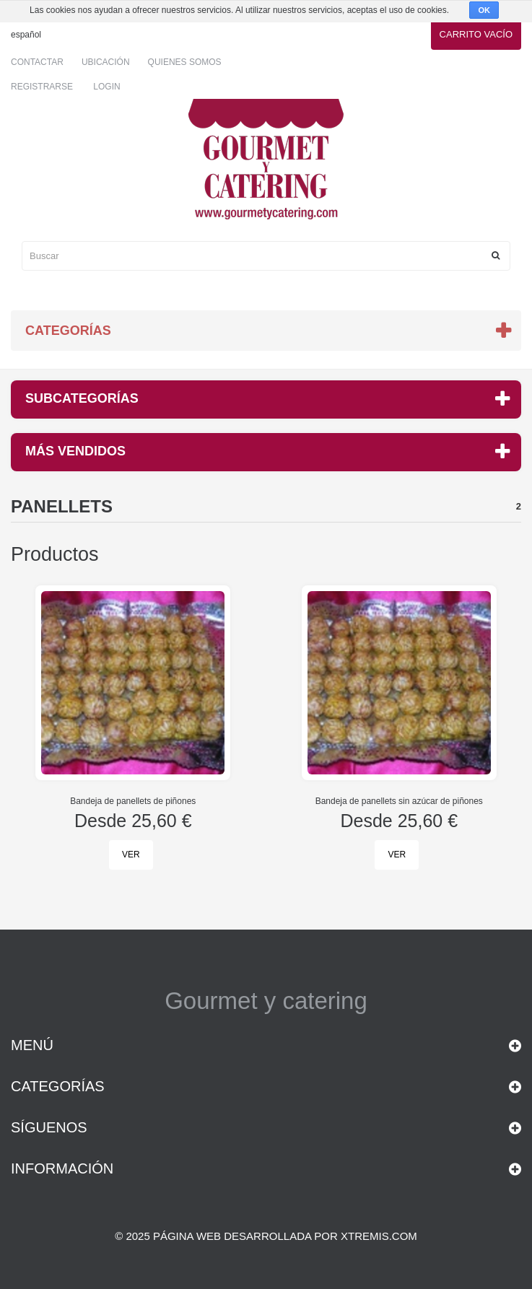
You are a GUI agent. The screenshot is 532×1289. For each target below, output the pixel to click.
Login (106, 87)
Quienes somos (185, 62)
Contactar (37, 62)
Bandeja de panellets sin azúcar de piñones (399, 801)
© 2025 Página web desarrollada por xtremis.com (266, 1236)
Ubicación (106, 62)
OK (484, 10)
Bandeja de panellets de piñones (133, 801)
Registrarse (42, 87)
